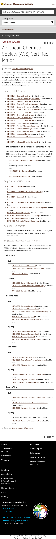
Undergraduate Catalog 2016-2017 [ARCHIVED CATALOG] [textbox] (24, 12)
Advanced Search (8, 29)
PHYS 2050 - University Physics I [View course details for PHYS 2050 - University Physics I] (18, 213)
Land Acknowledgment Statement (16, 520)
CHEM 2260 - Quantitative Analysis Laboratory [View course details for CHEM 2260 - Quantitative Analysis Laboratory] (24, 109)
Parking (4, 497)
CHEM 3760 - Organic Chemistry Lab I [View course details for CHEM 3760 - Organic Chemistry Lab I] (21, 115)
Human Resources (9, 488)
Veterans (5, 460)
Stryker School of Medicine (37, 463)
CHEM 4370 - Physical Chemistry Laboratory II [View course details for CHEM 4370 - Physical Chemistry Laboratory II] (24, 131)
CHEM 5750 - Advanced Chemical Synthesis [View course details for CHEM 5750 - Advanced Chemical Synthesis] (22, 142)
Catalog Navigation (11, 35)
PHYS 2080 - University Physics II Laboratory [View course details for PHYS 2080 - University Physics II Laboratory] (23, 221)
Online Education (37, 457)
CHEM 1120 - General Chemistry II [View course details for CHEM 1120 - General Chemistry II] (19, 101)
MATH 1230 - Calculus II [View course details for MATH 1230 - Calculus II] (15, 197)
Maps (3, 492)
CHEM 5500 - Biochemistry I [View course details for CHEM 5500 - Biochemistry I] (19, 171)
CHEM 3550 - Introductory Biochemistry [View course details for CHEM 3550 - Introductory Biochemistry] (24, 160)
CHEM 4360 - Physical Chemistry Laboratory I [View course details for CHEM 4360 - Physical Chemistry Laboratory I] (24, 126)
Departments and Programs (22, 69)
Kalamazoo (35, 453)
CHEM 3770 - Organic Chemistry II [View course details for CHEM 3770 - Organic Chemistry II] (19, 118)
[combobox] (28, 12)
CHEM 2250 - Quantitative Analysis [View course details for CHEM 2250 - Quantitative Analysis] (20, 107)
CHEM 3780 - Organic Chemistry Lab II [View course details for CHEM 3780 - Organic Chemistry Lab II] (21, 120)
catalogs (15, 536)
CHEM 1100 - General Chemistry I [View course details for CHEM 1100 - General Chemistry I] (19, 96)
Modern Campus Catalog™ (32, 538)
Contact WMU (7, 511)
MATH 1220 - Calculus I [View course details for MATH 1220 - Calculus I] (15, 186)
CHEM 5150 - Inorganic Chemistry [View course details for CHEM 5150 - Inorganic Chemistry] (19, 134)
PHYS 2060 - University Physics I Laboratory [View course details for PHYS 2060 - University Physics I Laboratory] (23, 215)
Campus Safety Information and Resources (8, 481)
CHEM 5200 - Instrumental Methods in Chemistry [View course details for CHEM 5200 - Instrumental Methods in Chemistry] (25, 137)
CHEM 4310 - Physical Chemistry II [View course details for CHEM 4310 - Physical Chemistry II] (19, 128)
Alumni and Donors (6, 450)
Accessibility (6, 474)
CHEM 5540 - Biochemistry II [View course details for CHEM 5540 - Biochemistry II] (19, 176)
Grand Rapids (36, 449)
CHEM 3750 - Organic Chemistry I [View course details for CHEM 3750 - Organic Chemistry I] (19, 112)
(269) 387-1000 (8, 508)
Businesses (6, 456)
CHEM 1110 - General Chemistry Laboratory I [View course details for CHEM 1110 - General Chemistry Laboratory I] (23, 99)
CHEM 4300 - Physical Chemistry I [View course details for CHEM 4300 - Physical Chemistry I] (19, 123)
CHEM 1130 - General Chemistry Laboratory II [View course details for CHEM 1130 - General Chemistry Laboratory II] (24, 104)
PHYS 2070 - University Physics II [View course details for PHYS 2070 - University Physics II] (19, 218)
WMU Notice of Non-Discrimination (16, 517)
